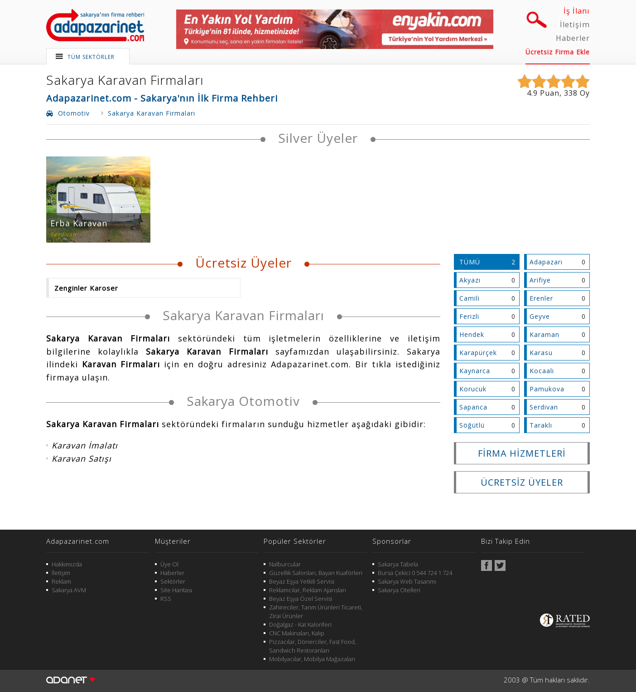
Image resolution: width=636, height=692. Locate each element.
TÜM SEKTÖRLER (91, 57)
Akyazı (470, 280)
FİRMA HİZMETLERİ (522, 453)
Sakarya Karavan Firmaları (125, 79)
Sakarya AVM (69, 590)
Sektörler (172, 581)
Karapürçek (478, 352)
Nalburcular (285, 564)
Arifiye (540, 280)
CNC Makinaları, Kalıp (296, 633)
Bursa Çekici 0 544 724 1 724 (415, 573)
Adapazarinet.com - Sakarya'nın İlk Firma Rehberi (162, 98)
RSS (165, 599)
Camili (469, 298)
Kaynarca (474, 370)
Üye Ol (169, 564)
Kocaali (542, 370)
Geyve (540, 316)
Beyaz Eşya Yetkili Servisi (301, 581)
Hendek (471, 334)
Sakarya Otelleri (399, 590)
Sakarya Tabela (398, 564)
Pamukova (547, 389)
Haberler (573, 38)
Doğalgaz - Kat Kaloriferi (300, 624)
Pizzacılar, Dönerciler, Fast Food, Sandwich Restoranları (312, 646)
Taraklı (541, 425)
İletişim (575, 24)
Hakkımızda (67, 564)
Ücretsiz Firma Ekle (557, 52)
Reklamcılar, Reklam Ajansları (307, 590)
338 (571, 93)
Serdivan (544, 407)
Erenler (541, 298)
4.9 (532, 93)
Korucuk (473, 389)
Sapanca (473, 407)
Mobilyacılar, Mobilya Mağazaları (312, 659)
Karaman (544, 334)
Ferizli (469, 316)
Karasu (541, 352)
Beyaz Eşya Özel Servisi (300, 599)
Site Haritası (176, 590)
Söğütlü (472, 425)
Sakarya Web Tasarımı (407, 581)
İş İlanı (577, 11)
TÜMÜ (469, 262)
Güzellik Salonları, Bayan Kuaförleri (315, 573)
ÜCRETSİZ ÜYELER (522, 482)
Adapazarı (546, 262)
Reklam (61, 581)
